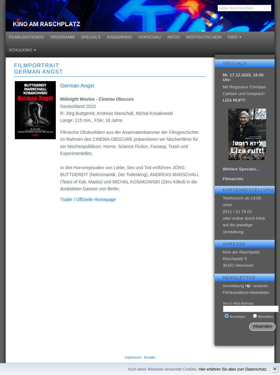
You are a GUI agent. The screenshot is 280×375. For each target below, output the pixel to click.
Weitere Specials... (241, 169)
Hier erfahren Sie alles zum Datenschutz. (233, 369)
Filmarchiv (233, 178)
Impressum (133, 357)
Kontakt (149, 357)
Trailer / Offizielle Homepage (88, 199)
